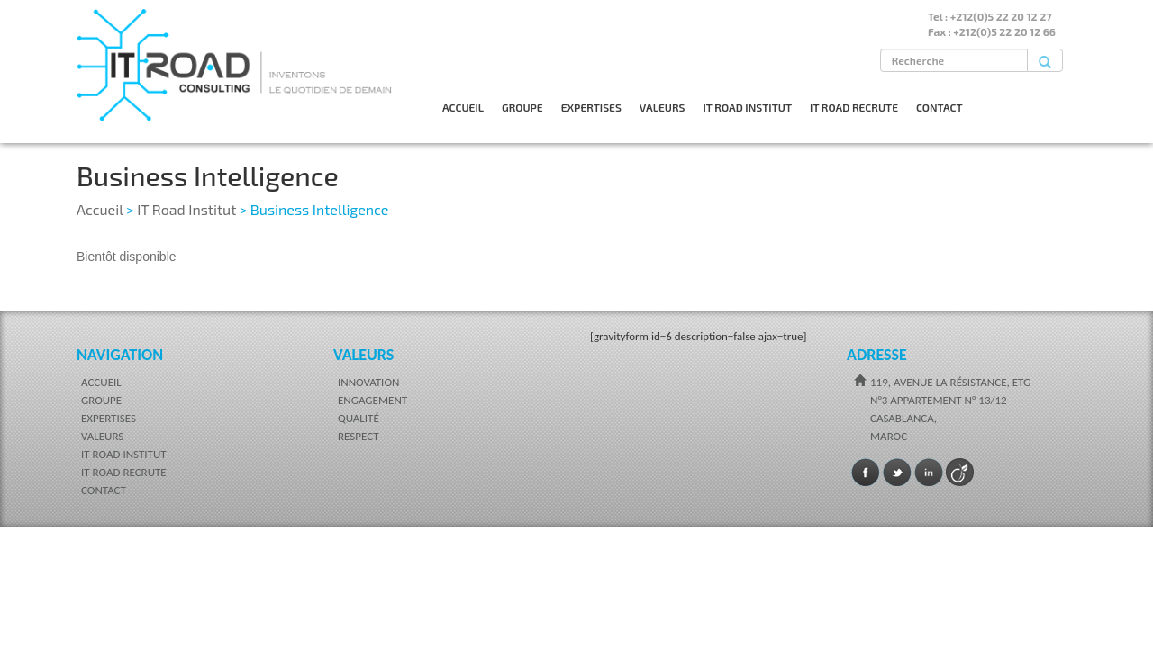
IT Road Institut (186, 209)
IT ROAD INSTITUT (747, 107)
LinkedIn (928, 472)
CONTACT (939, 107)
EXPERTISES (591, 107)
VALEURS (662, 107)
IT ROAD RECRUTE (854, 107)
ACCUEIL (463, 107)
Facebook (865, 472)
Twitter (897, 472)
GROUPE (522, 107)
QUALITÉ (358, 418)
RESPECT (358, 436)
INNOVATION (368, 382)
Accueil (100, 209)
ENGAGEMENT (372, 400)
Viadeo (960, 472)
